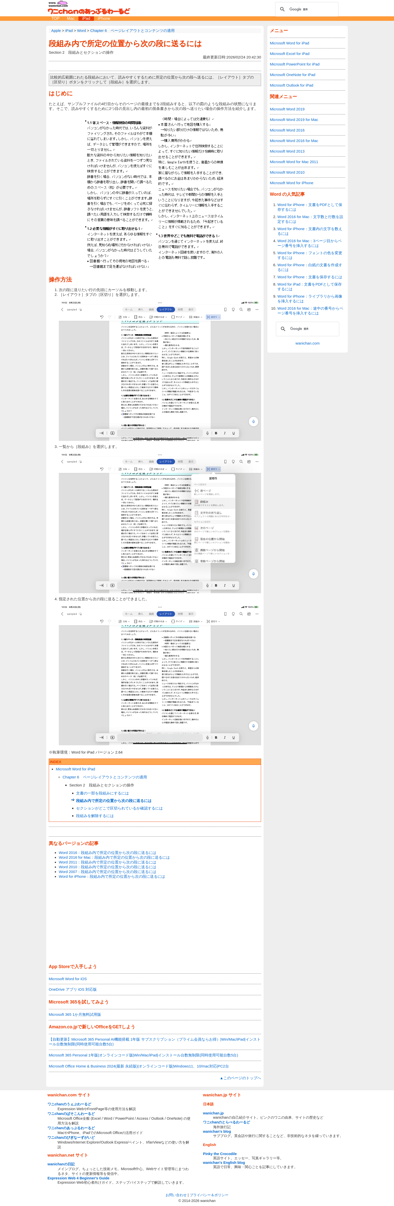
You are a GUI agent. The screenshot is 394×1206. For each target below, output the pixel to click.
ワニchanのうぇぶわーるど (69, 1104)
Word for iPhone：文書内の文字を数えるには (309, 231)
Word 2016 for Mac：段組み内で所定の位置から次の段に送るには (114, 857)
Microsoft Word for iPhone (291, 183)
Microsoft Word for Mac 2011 (294, 162)
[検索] (306, 9)
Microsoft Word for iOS (68, 979)
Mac (71, 18)
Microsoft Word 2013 (287, 151)
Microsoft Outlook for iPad (291, 85)
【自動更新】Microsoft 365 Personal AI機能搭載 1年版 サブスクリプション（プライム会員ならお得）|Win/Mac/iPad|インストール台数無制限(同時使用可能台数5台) (155, 1041)
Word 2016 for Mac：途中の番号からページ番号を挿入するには (310, 310)
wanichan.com (308, 343)
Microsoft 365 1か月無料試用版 (75, 1014)
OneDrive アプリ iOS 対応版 (73, 989)
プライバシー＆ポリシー (209, 1195)
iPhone (104, 18)
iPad (86, 18)
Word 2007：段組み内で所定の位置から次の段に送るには (107, 871)
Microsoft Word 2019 (287, 109)
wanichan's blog (217, 1131)
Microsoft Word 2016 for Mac (294, 141)
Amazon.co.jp (63, 1026)
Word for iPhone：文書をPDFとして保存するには (309, 207)
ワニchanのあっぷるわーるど (71, 1128)
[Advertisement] (155, 922)
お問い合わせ (176, 1195)
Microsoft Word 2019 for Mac (294, 119)
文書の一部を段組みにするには (102, 793)
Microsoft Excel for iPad (290, 53)
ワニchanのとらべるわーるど (226, 1122)
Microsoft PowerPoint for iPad (295, 64)
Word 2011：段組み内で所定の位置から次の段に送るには (107, 862)
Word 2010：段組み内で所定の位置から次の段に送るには (107, 867)
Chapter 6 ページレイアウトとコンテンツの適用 (105, 777)
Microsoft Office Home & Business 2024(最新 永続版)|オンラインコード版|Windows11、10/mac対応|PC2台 (139, 1066)
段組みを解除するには (95, 816)
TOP (55, 18)
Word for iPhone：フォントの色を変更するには (309, 255)
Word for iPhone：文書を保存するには (309, 277)
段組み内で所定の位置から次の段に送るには (125, 43)
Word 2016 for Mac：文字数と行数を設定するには (310, 219)
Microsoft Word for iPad (75, 769)
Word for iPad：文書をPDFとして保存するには (309, 286)
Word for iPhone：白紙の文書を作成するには (309, 267)
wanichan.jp (213, 1113)
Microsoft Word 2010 (287, 172)
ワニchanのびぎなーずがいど (71, 1137)
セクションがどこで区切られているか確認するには (119, 808)
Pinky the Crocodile (220, 1154)
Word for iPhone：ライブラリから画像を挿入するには (309, 298)
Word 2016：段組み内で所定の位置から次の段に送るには (107, 852)
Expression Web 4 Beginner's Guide (78, 1178)
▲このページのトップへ (240, 1078)
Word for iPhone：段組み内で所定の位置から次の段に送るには (112, 876)
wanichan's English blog (224, 1163)
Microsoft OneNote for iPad (292, 75)
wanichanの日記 (61, 1164)
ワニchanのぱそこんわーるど (71, 1114)
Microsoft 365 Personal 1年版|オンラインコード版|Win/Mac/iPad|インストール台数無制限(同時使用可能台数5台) (143, 1055)
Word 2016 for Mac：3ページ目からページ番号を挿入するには (309, 243)
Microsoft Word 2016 (287, 130)
